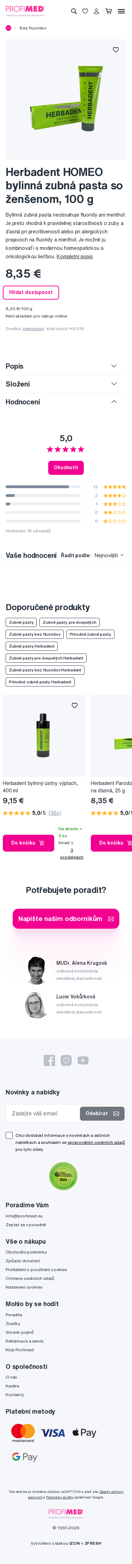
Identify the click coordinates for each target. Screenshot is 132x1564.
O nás (11, 1377)
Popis (15, 366)
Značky (13, 1323)
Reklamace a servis (24, 1341)
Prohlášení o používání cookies (36, 1269)
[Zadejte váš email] (44, 1113)
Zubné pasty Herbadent (32, 646)
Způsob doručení (23, 1260)
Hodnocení (23, 401)
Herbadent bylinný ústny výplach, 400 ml (40, 787)
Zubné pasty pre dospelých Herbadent (46, 658)
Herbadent (33, 328)
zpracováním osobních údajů (96, 1142)
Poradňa (14, 1314)
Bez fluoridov (33, 28)
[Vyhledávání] (74, 11)
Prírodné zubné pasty (90, 634)
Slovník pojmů (20, 1332)
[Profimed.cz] (25, 10)
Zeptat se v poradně (26, 1224)
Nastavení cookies (24, 1287)
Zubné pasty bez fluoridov (35, 634)
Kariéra (12, 1386)
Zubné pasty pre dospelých (69, 622)
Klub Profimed (20, 1349)
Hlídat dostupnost (31, 292)
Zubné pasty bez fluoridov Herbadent (45, 670)
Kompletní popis (75, 256)
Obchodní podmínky (26, 1252)
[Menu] (121, 11)
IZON (74, 1543)
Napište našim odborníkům (66, 918)
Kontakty (15, 1394)
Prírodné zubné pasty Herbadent (40, 681)
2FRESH (92, 1543)
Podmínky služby (59, 1497)
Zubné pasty (21, 622)
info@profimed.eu (24, 1216)
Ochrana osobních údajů (30, 1278)
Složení (18, 384)
